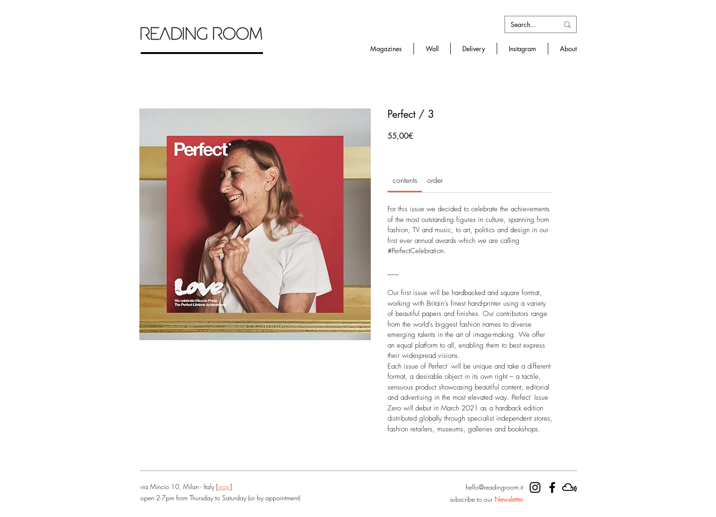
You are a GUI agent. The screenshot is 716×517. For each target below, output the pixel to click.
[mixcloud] (569, 487)
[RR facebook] (552, 487)
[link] (405, 180)
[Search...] (528, 24)
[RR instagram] (535, 487)
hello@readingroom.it (494, 487)
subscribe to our (486, 499)
